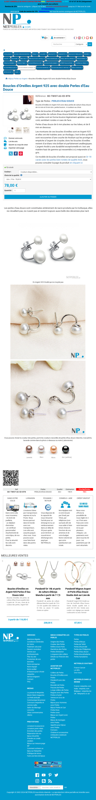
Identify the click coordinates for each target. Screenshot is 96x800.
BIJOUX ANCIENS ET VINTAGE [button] (61, 67)
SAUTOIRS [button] (15, 58)
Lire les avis (13, 141)
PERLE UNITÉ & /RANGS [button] (68, 58)
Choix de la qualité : (13, 175)
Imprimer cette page (16, 148)
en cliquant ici (76, 162)
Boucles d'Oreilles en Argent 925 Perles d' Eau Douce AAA (18, 591)
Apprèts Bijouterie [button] (67, 63)
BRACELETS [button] (52, 54)
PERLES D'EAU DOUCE (63, 101)
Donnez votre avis (15, 138)
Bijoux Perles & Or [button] (10, 67)
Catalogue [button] (8, 54)
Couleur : (8, 172)
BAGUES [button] (7, 58)
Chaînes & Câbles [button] (81, 63)
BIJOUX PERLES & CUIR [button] (35, 63)
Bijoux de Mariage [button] (43, 67)
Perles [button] (35, 54)
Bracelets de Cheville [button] (37, 58)
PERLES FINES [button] (22, 63)
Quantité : (8, 190)
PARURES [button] (87, 54)
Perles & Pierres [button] (10, 63)
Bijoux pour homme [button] (51, 63)
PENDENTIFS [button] (62, 54)
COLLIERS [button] (43, 54)
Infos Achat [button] (8, 72)
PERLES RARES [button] (82, 58)
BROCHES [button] (24, 58)
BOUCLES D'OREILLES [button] (75, 54)
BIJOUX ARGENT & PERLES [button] (26, 67)
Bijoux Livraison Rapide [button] (22, 54)
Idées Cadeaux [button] (77, 67)
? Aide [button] (17, 72)
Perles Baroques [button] (53, 58)
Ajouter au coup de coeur (18, 145)
